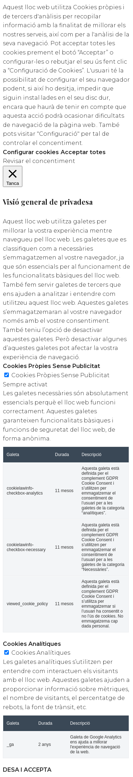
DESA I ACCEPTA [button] (27, 769)
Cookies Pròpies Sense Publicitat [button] (51, 366)
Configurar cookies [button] (31, 152)
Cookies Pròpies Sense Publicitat (60, 375)
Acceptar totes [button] (83, 152)
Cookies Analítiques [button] (32, 644)
